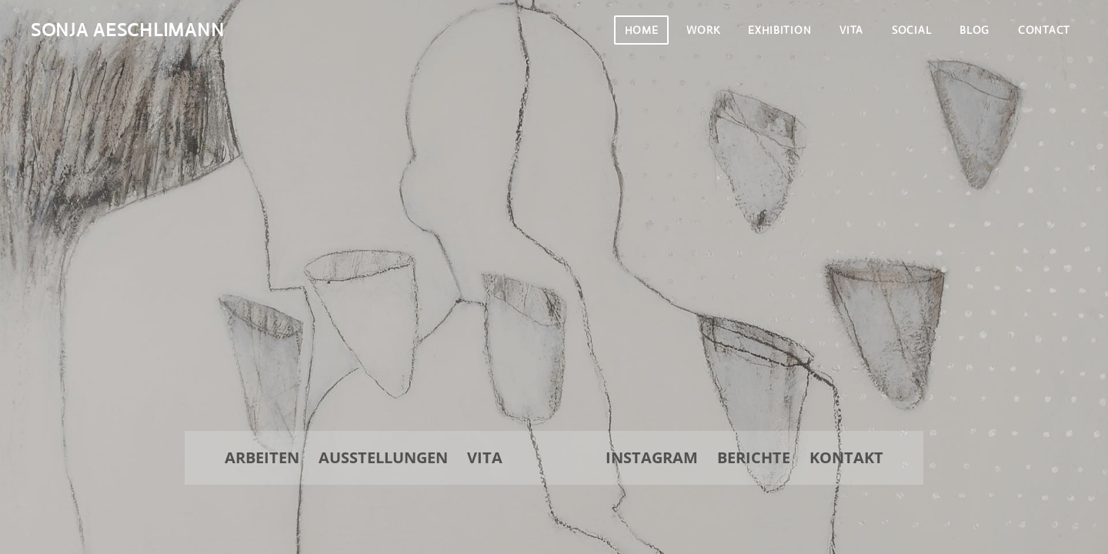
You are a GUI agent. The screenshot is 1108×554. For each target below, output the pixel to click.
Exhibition (779, 30)
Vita (851, 30)
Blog (974, 30)
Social (911, 30)
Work (702, 30)
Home (642, 30)
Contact (1044, 30)
